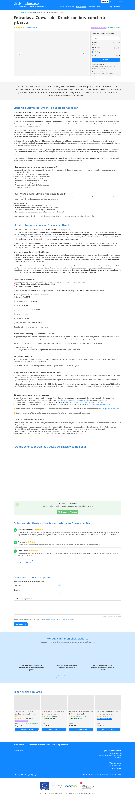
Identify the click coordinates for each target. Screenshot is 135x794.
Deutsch (119, 1)
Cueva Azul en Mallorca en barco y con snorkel (107, 713)
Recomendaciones (20, 754)
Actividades (50, 745)
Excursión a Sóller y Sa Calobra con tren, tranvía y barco (25, 714)
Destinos (41, 745)
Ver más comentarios (23, 562)
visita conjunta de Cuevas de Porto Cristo (88, 402)
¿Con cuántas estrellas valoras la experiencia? (30, 582)
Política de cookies (115, 774)
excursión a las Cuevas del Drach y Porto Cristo (73, 400)
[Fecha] (106, 38)
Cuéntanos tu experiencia (23, 599)
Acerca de (22, 745)
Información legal (87, 774)
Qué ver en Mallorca (112, 409)
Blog (58, 745)
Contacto (64, 745)
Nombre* (17, 590)
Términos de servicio (64, 619)
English (112, 1)
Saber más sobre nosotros (67, 676)
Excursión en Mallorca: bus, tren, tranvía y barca (53, 713)
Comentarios (31, 28)
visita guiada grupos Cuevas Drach (99, 404)
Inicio (15, 12)
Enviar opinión (20, 624)
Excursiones (22, 12)
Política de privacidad (50, 619)
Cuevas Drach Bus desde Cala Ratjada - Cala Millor (81, 713)
